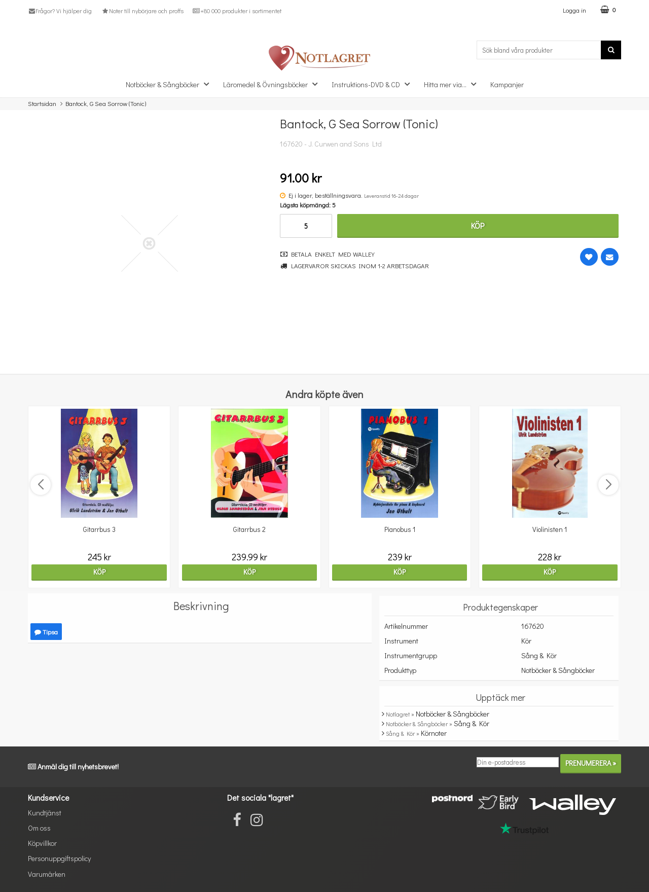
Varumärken (46, 874)
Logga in (574, 10)
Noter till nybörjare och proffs (142, 11)
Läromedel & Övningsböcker (273, 84)
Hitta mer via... (453, 84)
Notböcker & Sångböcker (170, 84)
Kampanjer (507, 84)
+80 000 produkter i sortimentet (237, 11)
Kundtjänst (44, 812)
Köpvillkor (42, 843)
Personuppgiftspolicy (59, 858)
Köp (477, 225)
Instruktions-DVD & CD (374, 84)
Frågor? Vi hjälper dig (60, 11)
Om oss (39, 828)
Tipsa (46, 631)
